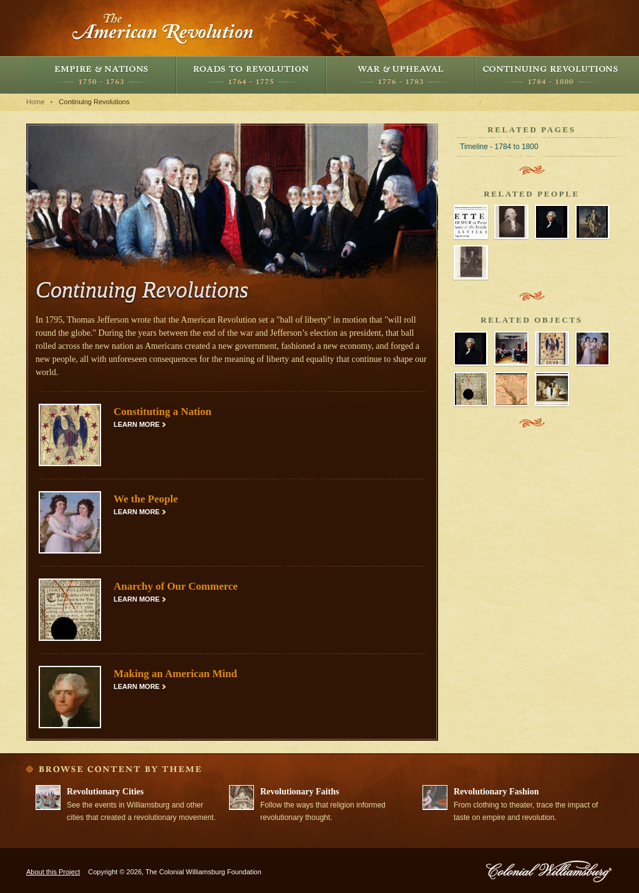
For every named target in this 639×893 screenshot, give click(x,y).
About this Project (53, 872)
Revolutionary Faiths (299, 791)
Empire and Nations (101, 75)
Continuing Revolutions (550, 75)
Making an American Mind (175, 674)
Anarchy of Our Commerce (176, 586)
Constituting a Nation (163, 411)
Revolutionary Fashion (496, 791)
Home (35, 101)
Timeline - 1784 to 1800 (499, 146)
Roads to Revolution (251, 75)
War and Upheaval (401, 75)
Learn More (137, 424)
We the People (146, 499)
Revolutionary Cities (105, 791)
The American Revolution (163, 28)
